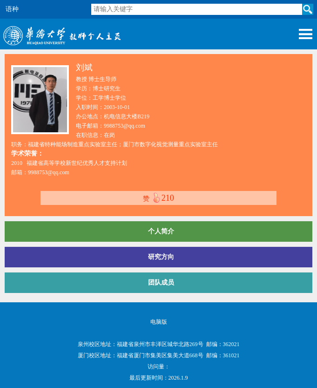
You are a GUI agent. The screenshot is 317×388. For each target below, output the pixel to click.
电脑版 (158, 322)
